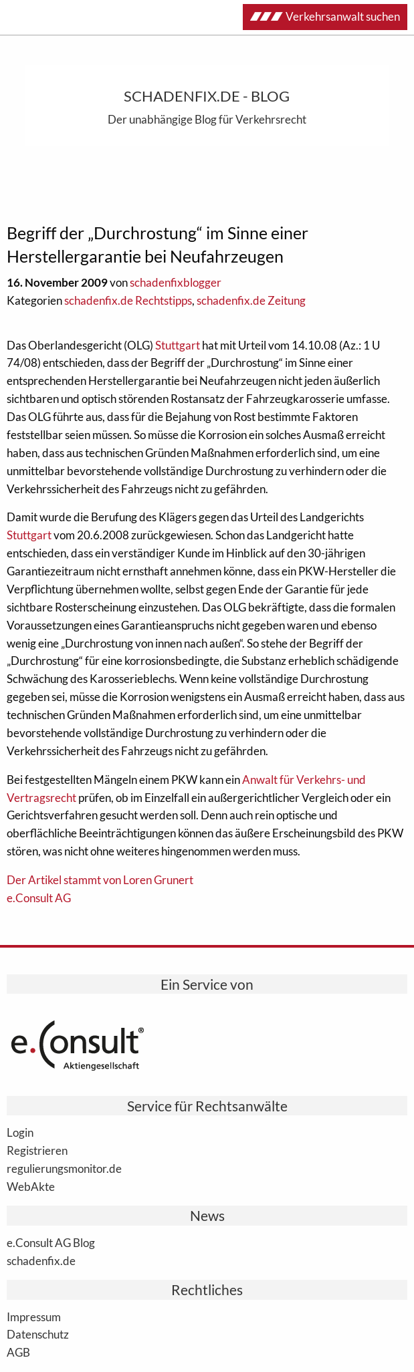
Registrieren (37, 1150)
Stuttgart (177, 345)
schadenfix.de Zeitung (251, 300)
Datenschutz (38, 1334)
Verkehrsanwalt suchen (325, 16)
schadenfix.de (41, 1260)
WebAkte (31, 1186)
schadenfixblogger (175, 282)
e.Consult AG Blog (51, 1242)
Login (20, 1132)
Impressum (34, 1316)
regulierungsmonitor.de (64, 1168)
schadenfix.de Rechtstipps (128, 300)
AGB (18, 1352)
